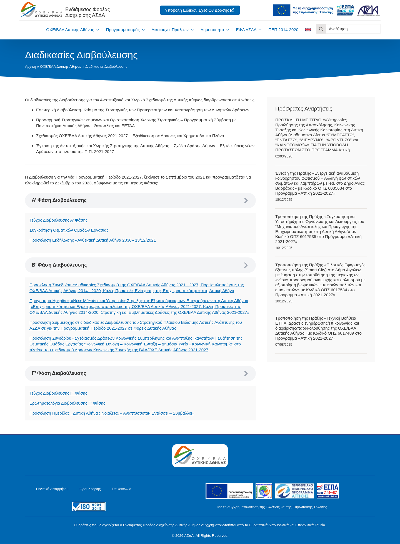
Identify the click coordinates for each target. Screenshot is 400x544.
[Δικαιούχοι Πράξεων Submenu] (191, 29)
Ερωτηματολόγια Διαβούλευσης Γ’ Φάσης (67, 403)
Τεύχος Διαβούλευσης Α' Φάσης (58, 220)
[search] (321, 29)
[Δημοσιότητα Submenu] (226, 29)
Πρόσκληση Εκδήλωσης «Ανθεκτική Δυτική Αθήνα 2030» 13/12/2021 (92, 240)
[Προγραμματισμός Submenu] (142, 29)
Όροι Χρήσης (90, 489)
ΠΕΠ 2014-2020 (283, 29)
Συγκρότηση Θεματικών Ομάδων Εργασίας (69, 230)
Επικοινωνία (121, 489)
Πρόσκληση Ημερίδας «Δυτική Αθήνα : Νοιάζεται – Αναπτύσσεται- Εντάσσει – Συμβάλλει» (111, 413)
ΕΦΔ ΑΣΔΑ (246, 29)
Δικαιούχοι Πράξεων (170, 29)
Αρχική (30, 66)
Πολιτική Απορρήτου (52, 489)
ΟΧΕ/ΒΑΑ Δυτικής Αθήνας (70, 29)
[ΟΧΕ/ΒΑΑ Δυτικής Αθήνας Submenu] (96, 29)
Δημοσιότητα (212, 29)
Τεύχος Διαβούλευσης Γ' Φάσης (58, 393)
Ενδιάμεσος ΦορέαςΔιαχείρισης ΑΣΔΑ (87, 12)
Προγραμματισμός (123, 29)
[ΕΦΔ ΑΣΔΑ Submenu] (258, 29)
